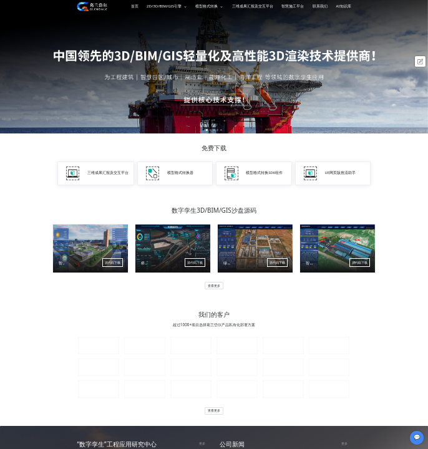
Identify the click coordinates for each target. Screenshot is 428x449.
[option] (214, 66)
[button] (207, 130)
